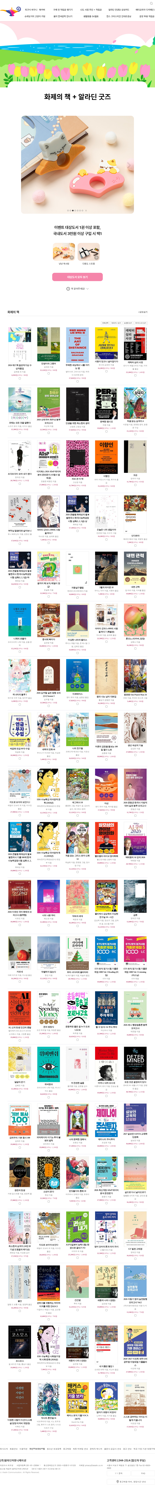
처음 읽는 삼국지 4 (135, 421)
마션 (106, 803)
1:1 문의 (118, 1473)
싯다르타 (135, 536)
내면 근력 (135, 587)
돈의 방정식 (48, 1027)
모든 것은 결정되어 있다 (135, 1082)
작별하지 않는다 (48, 972)
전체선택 (105, 323)
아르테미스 (77, 694)
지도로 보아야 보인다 (48, 1245)
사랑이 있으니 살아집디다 (106, 361)
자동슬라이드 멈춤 (86, 210)
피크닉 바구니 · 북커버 (35, 9)
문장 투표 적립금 (147, 16)
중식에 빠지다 (48, 639)
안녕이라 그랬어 (48, 363)
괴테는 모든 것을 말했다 (20, 423)
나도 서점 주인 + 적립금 (91, 9)
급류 (135, 915)
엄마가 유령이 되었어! (106, 1412)
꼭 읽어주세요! (78, 288)
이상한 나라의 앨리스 (77, 640)
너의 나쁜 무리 (48, 915)
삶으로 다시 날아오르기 (135, 1192)
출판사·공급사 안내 (112, 1448)
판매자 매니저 (96, 1448)
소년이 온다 (48, 1192)
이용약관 (23, 1448)
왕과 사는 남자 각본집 (106, 697)
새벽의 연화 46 (48, 749)
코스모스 (20, 1361)
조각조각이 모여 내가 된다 (20, 474)
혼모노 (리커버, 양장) (135, 639)
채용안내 (14, 1448)
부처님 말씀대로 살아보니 (19, 531)
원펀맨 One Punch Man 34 (135, 695)
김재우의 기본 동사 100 (19, 1138)
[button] (68, 210)
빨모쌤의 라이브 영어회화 (106, 856)
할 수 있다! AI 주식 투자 (106, 1027)
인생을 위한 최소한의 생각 (77, 423)
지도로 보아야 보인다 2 (19, 802)
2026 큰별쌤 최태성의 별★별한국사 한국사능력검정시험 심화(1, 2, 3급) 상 (77, 518)
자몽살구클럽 (77, 588)
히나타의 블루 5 (20, 694)
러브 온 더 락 (77, 479)
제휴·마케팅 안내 (80, 1448)
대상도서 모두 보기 (77, 277)
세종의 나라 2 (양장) (77, 1361)
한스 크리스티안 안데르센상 (119, 16)
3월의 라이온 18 (106, 587)
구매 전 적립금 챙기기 (63, 9)
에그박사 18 (77, 802)
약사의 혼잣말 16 (48, 1418)
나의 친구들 (77, 748)
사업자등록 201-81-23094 (28, 1465)
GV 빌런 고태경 (135, 1249)
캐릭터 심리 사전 (135, 362)
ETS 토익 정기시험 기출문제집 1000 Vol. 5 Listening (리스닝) (135, 972)
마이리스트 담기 (140, 323)
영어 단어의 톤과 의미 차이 (106, 1247)
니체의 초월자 (19, 639)
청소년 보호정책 (54, 1448)
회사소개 (4, 1448)
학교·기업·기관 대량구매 (144, 1448)
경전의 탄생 (19, 1190)
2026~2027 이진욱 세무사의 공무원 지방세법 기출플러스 (135, 1362)
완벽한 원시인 (106, 422)
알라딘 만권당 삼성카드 (118, 9)
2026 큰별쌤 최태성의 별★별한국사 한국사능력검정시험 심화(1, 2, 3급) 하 (20, 574)
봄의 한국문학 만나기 (63, 16)
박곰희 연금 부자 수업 (20, 749)
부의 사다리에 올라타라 (77, 972)
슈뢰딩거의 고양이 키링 (35, 16)
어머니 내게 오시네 (106, 1083)
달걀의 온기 (19, 1082)
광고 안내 (127, 1448)
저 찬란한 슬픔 (77, 1083)
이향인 (106, 476)
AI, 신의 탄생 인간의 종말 (19, 1027)
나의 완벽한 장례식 (77, 1139)
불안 (20, 1301)
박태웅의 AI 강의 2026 (135, 857)
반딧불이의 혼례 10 (77, 1191)
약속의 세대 (77, 916)
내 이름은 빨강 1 (106, 1366)
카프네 (20, 972)
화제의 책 (77, 312)
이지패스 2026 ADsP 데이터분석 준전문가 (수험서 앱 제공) (49, 474)
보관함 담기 (128, 323)
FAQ (143, 1473)
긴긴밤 (77, 1300)
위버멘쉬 (49, 1084)
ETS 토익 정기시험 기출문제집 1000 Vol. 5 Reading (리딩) (106, 972)
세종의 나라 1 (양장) (106, 1300)
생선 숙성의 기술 (135, 745)
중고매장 (67, 1448)
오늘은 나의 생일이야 (106, 530)
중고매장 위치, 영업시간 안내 (133, 1481)
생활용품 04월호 (91, 16)
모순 (135, 475)
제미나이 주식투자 (106, 1139)
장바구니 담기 (116, 323)
